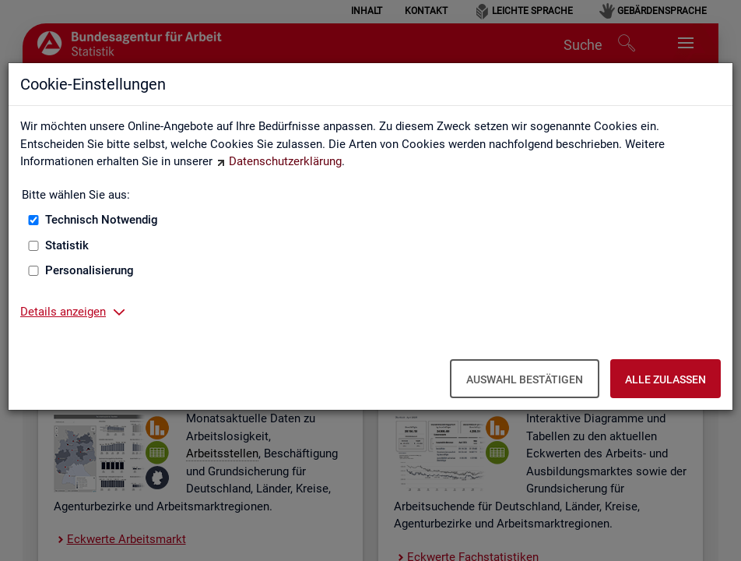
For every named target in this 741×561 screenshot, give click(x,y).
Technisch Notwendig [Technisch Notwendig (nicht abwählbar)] (101, 220)
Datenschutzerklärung (285, 161)
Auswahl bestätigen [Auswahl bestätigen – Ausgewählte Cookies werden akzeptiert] (524, 379)
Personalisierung (89, 270)
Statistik (67, 245)
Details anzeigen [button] (63, 312)
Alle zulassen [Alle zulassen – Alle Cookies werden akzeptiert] (665, 379)
